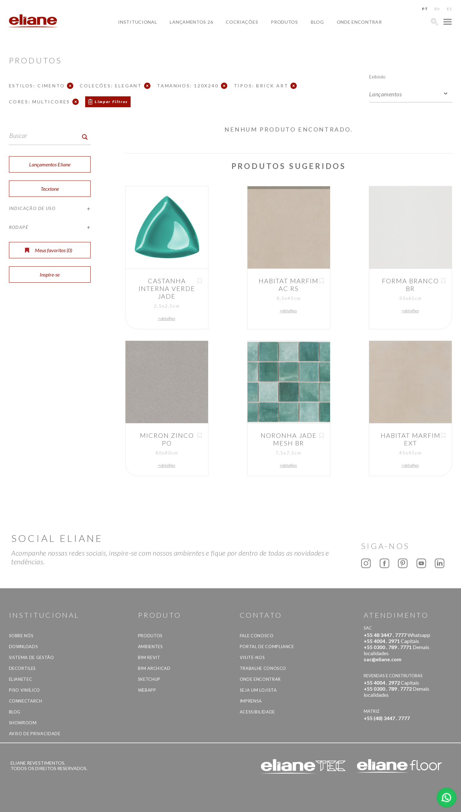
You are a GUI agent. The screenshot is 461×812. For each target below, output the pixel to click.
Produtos (284, 22)
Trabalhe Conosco (263, 668)
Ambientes (150, 646)
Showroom (23, 722)
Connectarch (25, 700)
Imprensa (251, 700)
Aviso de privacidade (35, 733)
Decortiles (22, 668)
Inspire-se (50, 274)
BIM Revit (149, 657)
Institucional (137, 22)
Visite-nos (252, 657)
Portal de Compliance (267, 646)
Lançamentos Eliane (49, 164)
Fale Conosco (257, 635)
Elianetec (20, 679)
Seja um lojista (258, 690)
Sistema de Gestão (31, 657)
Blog (317, 22)
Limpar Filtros (111, 101)
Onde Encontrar (359, 22)
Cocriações (242, 22)
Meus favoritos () (48, 250)
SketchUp (149, 679)
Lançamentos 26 (191, 22)
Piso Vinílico (24, 690)
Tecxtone (50, 189)
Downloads (23, 646)
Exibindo (377, 76)
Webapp (147, 690)
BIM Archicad (154, 668)
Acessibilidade (257, 711)
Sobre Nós (21, 635)
